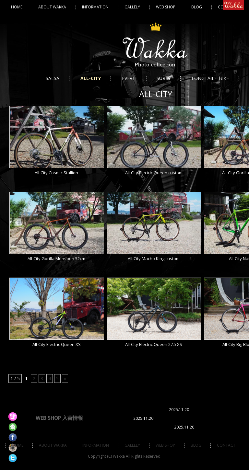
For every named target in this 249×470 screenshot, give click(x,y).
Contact (226, 445)
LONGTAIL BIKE (210, 78)
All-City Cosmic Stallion (56, 173)
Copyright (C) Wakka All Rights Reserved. (124, 456)
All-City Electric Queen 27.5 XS (153, 344)
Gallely (132, 7)
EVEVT (128, 78)
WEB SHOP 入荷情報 (59, 417)
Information (95, 7)
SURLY (164, 78)
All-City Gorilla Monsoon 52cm (56, 258)
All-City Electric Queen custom (154, 173)
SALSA (52, 78)
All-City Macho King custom (154, 258)
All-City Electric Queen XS (56, 344)
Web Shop (165, 7)
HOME (16, 7)
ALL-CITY (90, 78)
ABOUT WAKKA (52, 7)
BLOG (196, 7)
